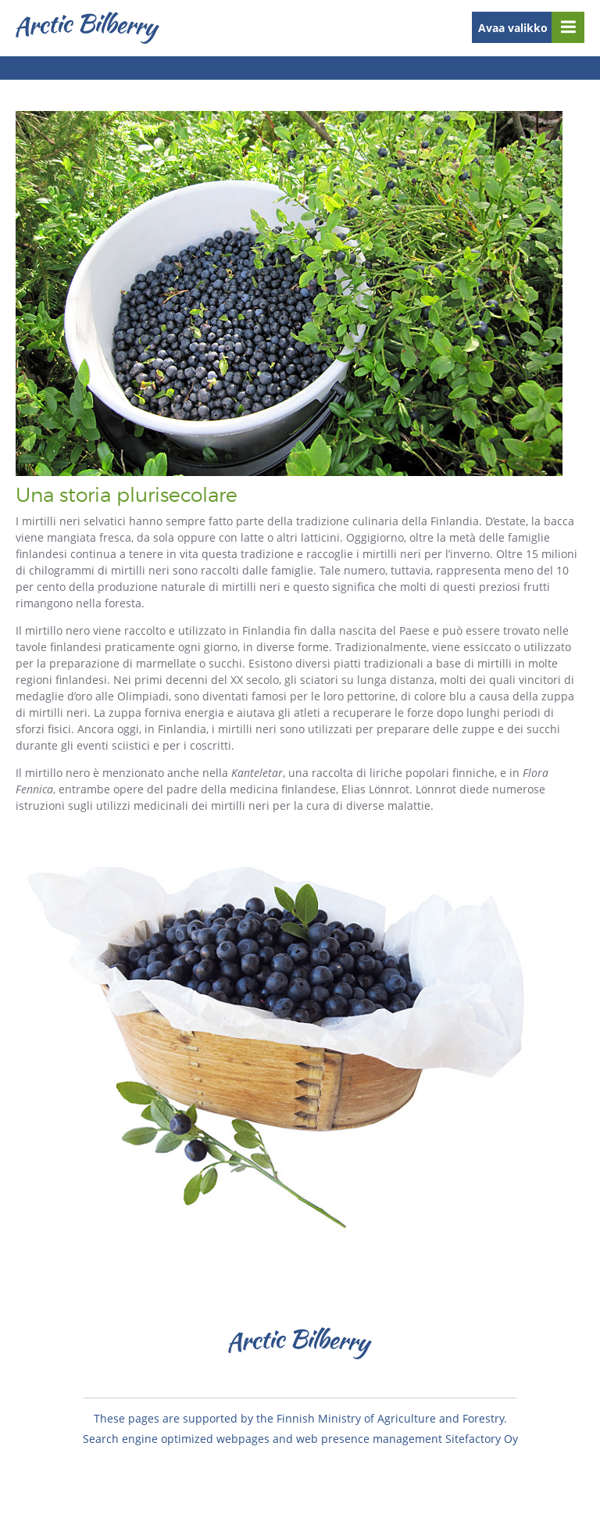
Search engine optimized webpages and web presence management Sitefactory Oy (300, 1438)
